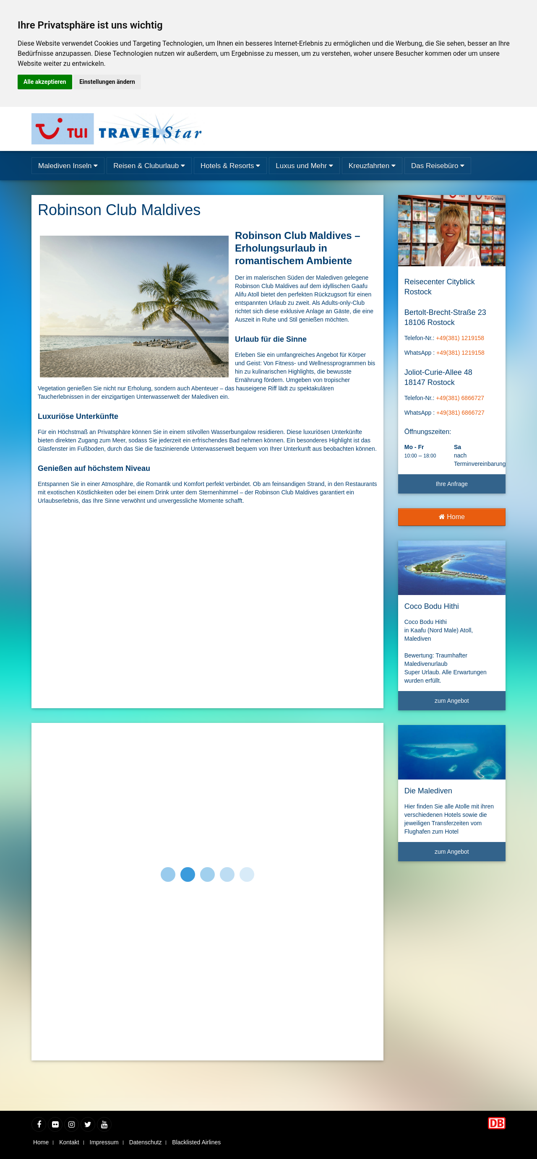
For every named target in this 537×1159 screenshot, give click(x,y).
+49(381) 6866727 (460, 398)
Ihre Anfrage (452, 484)
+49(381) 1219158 (460, 338)
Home (452, 516)
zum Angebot (467, 703)
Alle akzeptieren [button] (44, 81)
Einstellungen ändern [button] (107, 81)
